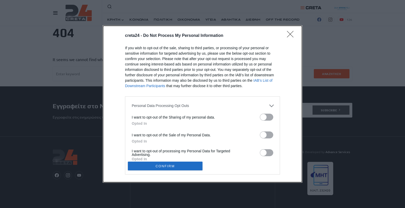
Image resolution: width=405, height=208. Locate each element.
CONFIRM (165, 166)
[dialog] (202, 104)
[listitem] (202, 106)
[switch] (266, 117)
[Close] (292, 36)
